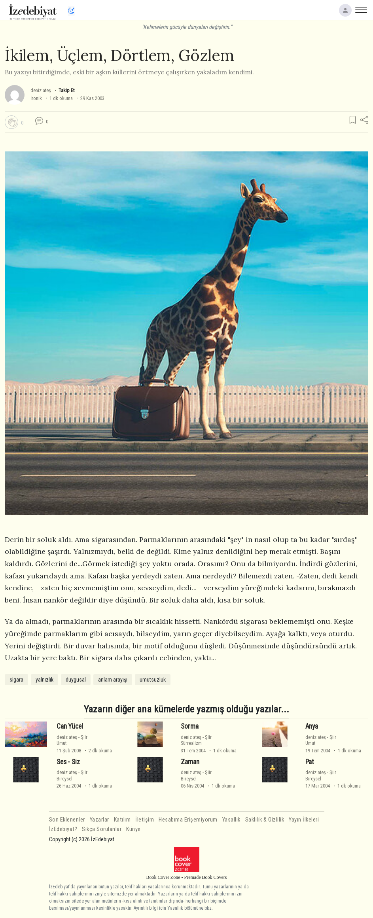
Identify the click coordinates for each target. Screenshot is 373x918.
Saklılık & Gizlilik (264, 819)
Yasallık (231, 819)
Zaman (190, 762)
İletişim (144, 819)
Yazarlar (99, 819)
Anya (311, 726)
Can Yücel (70, 726)
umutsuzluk (153, 679)
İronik (36, 98)
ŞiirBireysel (72, 775)
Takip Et (66, 90)
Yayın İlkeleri (304, 819)
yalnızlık (44, 679)
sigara (16, 679)
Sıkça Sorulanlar (101, 829)
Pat (309, 762)
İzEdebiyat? (63, 829)
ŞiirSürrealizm (196, 740)
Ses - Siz (68, 762)
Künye (133, 829)
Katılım (122, 819)
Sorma (189, 726)
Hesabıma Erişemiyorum (188, 819)
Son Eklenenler (67, 819)
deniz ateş (40, 90)
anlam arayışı (112, 679)
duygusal (76, 679)
